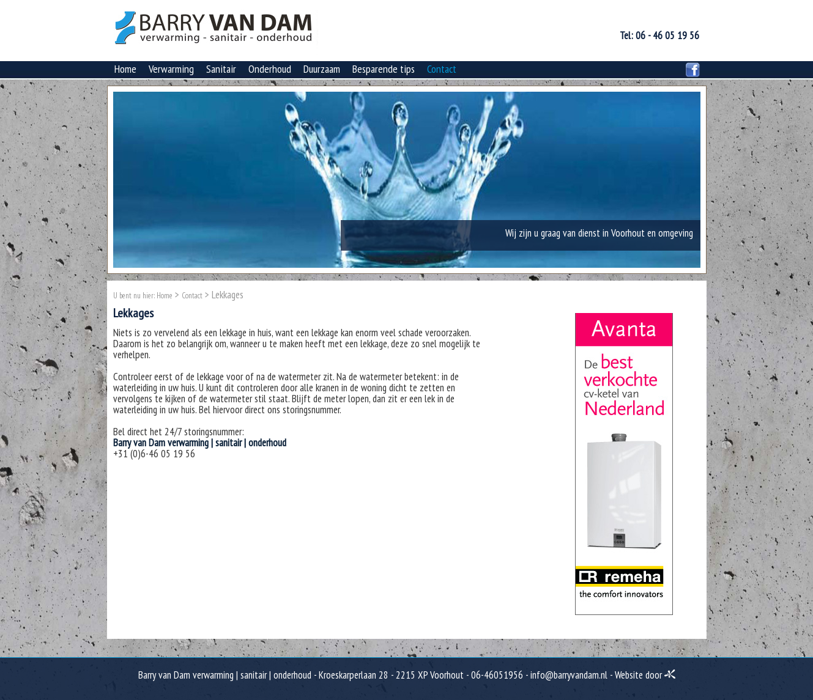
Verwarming (171, 69)
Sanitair (221, 69)
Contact (441, 69)
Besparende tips (383, 69)
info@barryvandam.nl (568, 675)
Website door (645, 675)
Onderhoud (269, 69)
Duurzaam (321, 69)
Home (125, 69)
